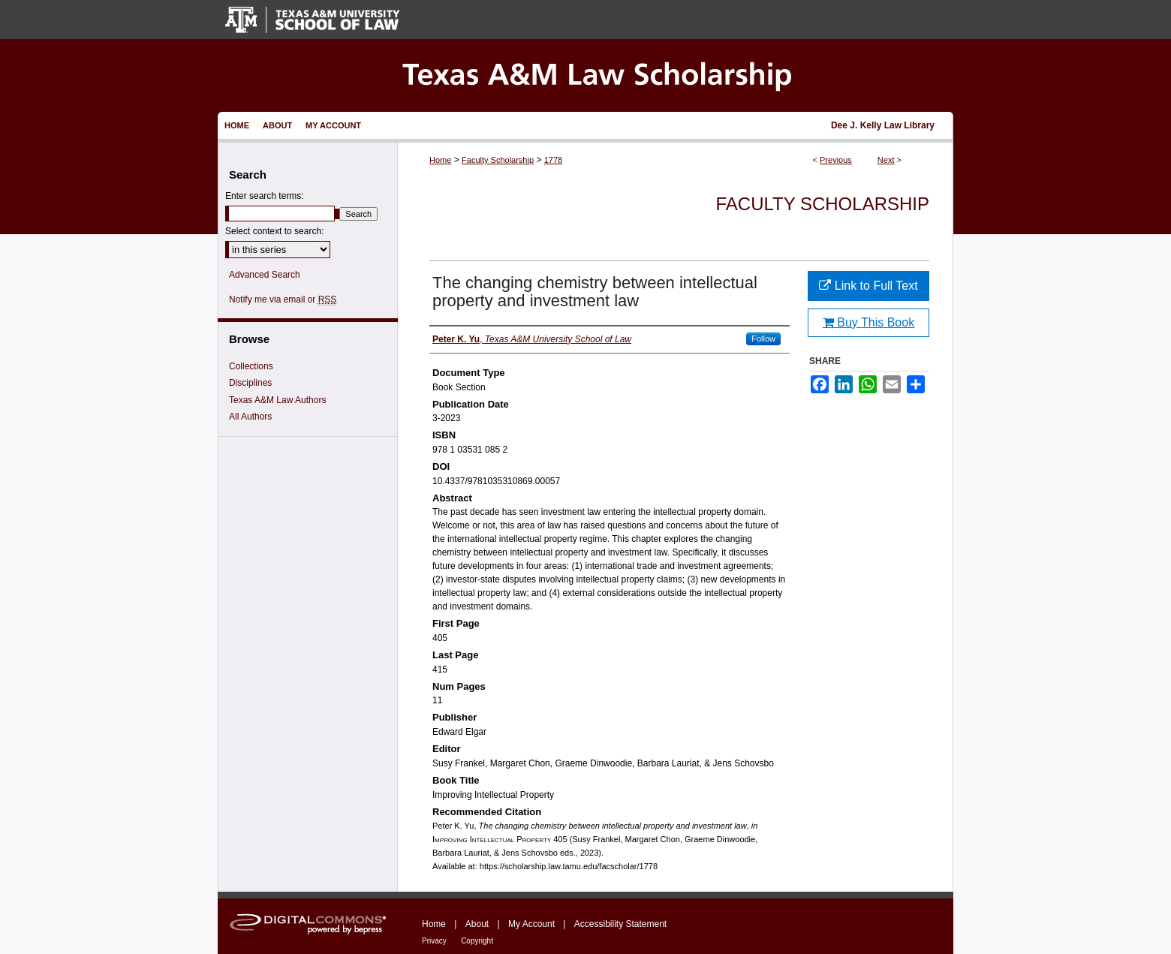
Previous (836, 159)
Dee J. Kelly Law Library (883, 125)
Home (440, 159)
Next (886, 159)
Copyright (477, 941)
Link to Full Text (868, 285)
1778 (553, 159)
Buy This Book (868, 322)
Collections (251, 366)
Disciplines (250, 383)
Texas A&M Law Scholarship (585, 75)
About (477, 924)
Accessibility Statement (620, 924)
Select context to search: (274, 231)
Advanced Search (264, 274)
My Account (531, 924)
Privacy (434, 941)
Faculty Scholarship (498, 159)
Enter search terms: (264, 196)
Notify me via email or (282, 299)
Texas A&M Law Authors (277, 400)
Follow (763, 338)
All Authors (250, 416)
